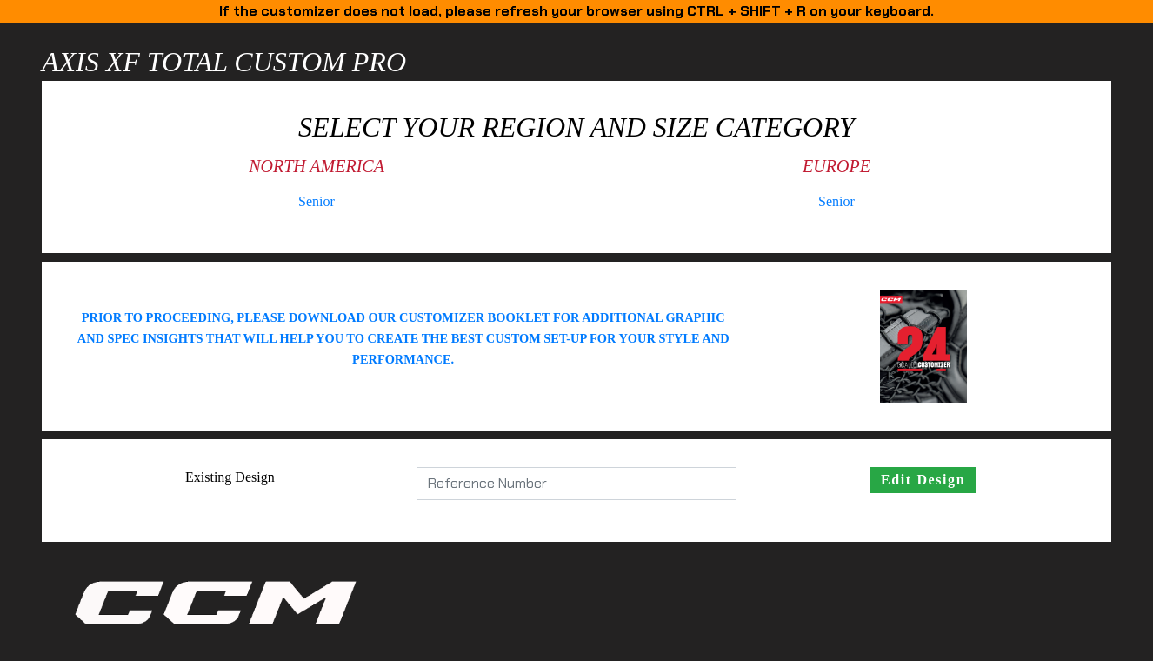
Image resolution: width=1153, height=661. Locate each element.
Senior (316, 201)
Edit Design (923, 479)
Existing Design (230, 477)
